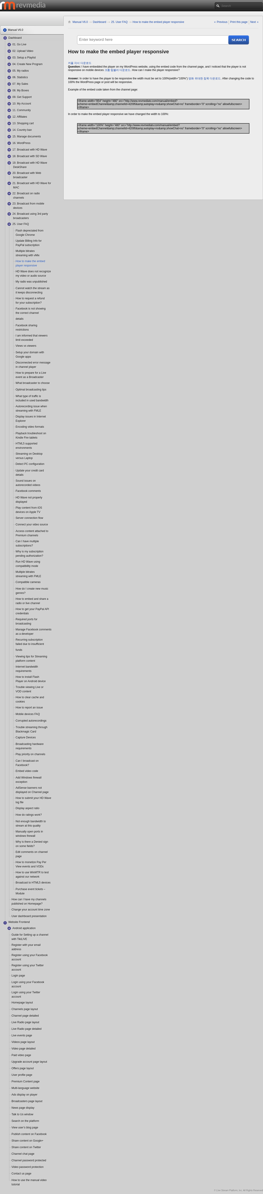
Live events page (22, 1035)
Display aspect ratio (27, 808)
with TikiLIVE (19, 939)
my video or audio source (27, 275)
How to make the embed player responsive (158, 22)
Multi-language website (25, 1088)
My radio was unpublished (31, 281)
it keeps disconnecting (27, 292)
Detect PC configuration (30, 464)
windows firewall (25, 836)
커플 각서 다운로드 (79, 63)
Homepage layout (22, 1002)
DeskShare (20, 167)
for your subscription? (27, 302)
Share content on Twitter (26, 1147)
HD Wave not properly (29, 497)
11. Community (21, 110)
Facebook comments (28, 491)
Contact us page (21, 1173)
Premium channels (27, 535)
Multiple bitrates (25, 251)
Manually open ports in (29, 831)
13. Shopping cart (23, 123)
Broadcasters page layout (27, 1101)
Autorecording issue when (31, 406)
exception (21, 782)
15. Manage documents (26, 136)
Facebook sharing (26, 325)
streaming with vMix (27, 255)
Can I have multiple (27, 541)
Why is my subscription (30, 551)
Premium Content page (25, 1081)
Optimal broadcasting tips (31, 389)
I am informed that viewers (32, 335)
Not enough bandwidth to (31, 821)
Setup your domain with (30, 352)
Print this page (239, 22)
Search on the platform (25, 1121)
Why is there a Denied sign (32, 841)
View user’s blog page (25, 1127)
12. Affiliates (19, 116)
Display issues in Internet (31, 416)
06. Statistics (20, 77)
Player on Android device (27, 681)
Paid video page (21, 1055)
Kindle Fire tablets (26, 437)
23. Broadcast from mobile (28, 203)
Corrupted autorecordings (31, 720)
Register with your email (26, 945)
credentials (22, 613)
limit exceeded (24, 340)
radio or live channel (27, 603)
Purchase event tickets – (30, 889)
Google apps (23, 356)
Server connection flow (29, 518)
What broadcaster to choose (33, 383)
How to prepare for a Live (31, 372)
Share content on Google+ (27, 1140)
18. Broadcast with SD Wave (29, 156)
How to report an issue (29, 707)
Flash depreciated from (30, 230)
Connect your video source (32, 524)
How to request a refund (30, 298)
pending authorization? (27, 555)
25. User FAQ (20, 224)
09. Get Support (22, 97)
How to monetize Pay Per (31, 862)
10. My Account (21, 103)
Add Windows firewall (28, 777)
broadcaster (20, 177)
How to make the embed (30, 261)
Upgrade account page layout (29, 1061)
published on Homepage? (23, 903)
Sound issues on (26, 480)
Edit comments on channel (32, 852)
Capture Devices (26, 737)
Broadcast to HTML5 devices (33, 882)
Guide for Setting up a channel (30, 934)
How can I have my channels (29, 899)
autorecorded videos (27, 485)
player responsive (26, 265)
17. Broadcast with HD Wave (29, 149)
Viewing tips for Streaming (31, 656)
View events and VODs (27, 866)
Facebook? (22, 765)
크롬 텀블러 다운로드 (118, 70)
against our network (27, 876)
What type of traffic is (28, 396)
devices (17, 208)
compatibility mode (27, 566)
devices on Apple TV (27, 512)
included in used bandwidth (27, 400)
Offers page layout (23, 1068)
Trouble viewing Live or (30, 687)
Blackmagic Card (26, 731)
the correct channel (27, 313)
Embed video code (27, 771)
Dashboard (15, 37)
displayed (21, 501)
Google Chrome (25, 235)
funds (19, 650)
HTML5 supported (26, 443)
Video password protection (28, 1167)
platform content (25, 660)
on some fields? (25, 846)
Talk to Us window (22, 1114)
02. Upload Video (22, 51)
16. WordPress (21, 143)
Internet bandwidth (27, 666)
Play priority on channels (30, 754)
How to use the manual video (29, 1180)
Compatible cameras (28, 582)
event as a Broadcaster (27, 377)
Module (20, 893)
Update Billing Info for (29, 240)
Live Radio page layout (25, 1022)
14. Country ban (22, 130)
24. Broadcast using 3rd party (30, 213)
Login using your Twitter (26, 992)
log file (20, 802)
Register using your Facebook (30, 955)
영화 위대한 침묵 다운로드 (204, 78)
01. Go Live (19, 44)
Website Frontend (19, 922)
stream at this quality (27, 825)
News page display (23, 1107)
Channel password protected (29, 1160)
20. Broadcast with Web (26, 173)
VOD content (23, 691)
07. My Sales (20, 83)
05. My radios (20, 70)
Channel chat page (23, 1153)
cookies (20, 701)
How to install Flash (27, 677)
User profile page (22, 1075)
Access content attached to (32, 531)
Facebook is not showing (31, 308)
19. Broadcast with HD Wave (29, 162)
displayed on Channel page (27, 792)
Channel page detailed (25, 1015)
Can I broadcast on (27, 760)
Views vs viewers (26, 345)
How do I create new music (32, 588)
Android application (24, 928)
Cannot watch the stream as (32, 288)
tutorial (16, 1184)
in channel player (26, 367)
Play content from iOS (29, 507)
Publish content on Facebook (29, 1134)
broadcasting (23, 623)
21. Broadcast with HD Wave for (31, 183)
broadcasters (21, 218)
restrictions (22, 329)
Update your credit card (30, 470)
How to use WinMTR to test (32, 872)
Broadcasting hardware (30, 744)
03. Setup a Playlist (24, 57)
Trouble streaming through (31, 727)
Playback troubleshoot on (31, 433)
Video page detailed (24, 1048)
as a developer (25, 633)
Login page (18, 975)
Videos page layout (23, 1042)
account (16, 959)
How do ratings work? (29, 814)
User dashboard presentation (29, 916)
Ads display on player (24, 1094)
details (20, 318)
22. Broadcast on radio (26, 193)
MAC (16, 187)
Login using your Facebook (28, 982)
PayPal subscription (27, 245)
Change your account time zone (31, 909)
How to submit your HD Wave (33, 798)
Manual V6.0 (80, 22)
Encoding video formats (30, 426)
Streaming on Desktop (29, 453)
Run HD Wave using (28, 561)
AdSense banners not (29, 787)
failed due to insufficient (27, 644)
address (16, 949)
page (19, 856)
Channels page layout (25, 1009)
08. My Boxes (20, 90)
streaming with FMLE (27, 410)
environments (24, 447)
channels (18, 197)
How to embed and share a (32, 599)
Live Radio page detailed (26, 1028)
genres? (20, 593)
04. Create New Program (27, 64)
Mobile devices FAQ (28, 714)
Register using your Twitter (28, 965)
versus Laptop (24, 458)
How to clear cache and (30, 697)
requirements (24, 671)
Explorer (21, 420)
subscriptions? (24, 545)
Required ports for (26, 619)
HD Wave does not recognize (33, 271)
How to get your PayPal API (32, 609)
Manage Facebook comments (33, 629)
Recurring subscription (29, 639)
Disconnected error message (33, 362)
